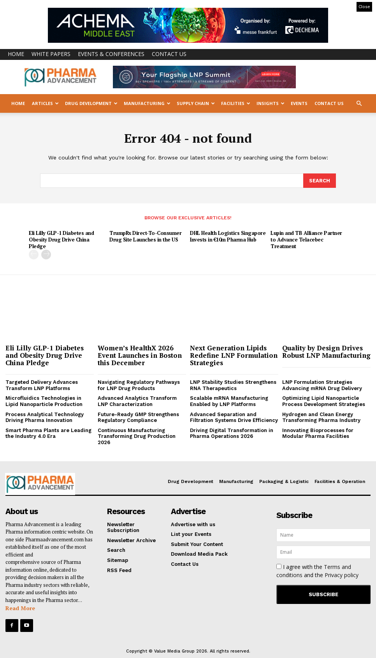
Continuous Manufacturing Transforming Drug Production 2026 (137, 435)
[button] (359, 103)
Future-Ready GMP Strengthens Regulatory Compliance (138, 417)
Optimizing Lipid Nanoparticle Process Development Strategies (323, 401)
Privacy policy (341, 574)
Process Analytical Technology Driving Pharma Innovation (44, 417)
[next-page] (46, 254)
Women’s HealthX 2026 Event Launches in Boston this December (140, 354)
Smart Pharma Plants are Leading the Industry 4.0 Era (48, 433)
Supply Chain (196, 103)
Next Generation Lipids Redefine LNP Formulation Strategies (234, 354)
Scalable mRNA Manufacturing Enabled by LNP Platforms (229, 401)
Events (299, 103)
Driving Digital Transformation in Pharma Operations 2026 (231, 433)
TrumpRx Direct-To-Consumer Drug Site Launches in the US (145, 236)
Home (16, 54)
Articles (45, 103)
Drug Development (91, 103)
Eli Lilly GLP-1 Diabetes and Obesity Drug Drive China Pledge (61, 239)
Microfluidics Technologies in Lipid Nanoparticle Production (44, 401)
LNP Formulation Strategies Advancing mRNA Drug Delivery (322, 384)
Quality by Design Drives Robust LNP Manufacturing (326, 351)
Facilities (235, 103)
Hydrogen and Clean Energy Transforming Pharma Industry (321, 417)
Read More (20, 607)
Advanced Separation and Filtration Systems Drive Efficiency (234, 417)
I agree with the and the (317, 570)
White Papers (51, 54)
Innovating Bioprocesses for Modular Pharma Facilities (317, 433)
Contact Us (169, 54)
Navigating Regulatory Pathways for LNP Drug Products (139, 384)
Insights (271, 103)
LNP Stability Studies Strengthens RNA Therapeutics (233, 384)
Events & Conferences (111, 54)
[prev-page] (34, 254)
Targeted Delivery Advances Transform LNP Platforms (41, 384)
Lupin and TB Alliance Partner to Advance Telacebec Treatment (306, 239)
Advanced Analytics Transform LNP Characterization (137, 401)
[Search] (319, 180)
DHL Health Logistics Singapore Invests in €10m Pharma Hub (227, 236)
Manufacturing (147, 103)
